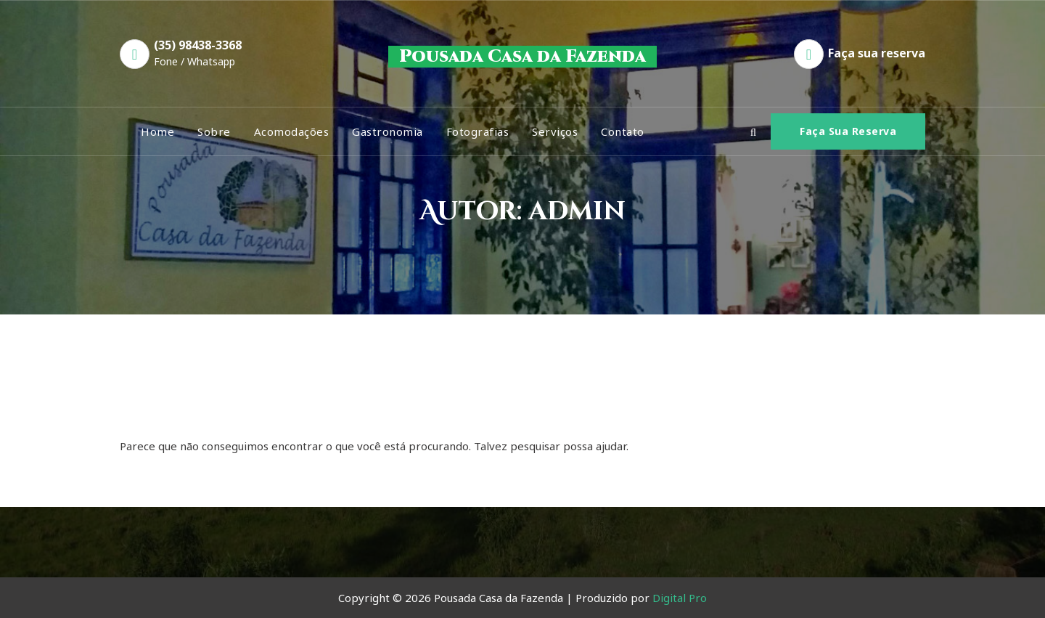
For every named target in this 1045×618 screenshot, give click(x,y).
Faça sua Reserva (848, 131)
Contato (622, 131)
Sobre (214, 131)
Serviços (555, 131)
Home (157, 131)
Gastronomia (387, 131)
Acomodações (291, 131)
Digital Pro (679, 597)
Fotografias (477, 131)
